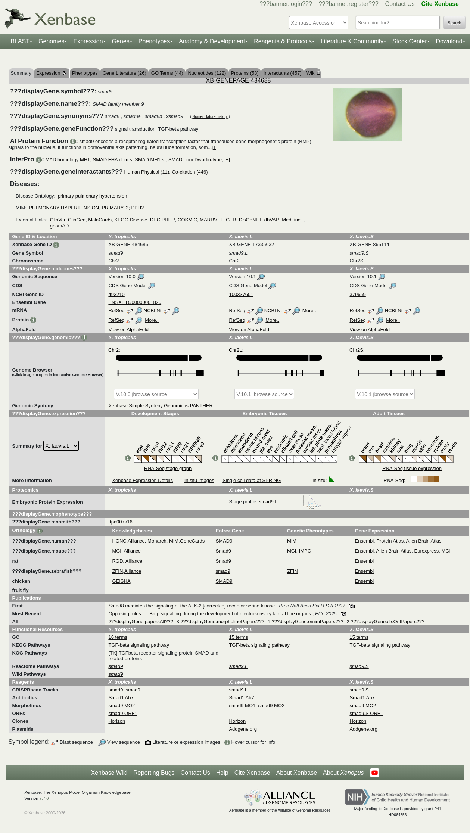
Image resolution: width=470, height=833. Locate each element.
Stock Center (409, 41)
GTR (231, 220)
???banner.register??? (349, 4)
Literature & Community (352, 41)
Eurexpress (426, 551)
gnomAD (59, 226)
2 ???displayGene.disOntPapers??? (385, 621)
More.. (309, 310)
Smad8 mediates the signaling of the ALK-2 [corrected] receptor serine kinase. (192, 606)
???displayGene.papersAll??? (140, 621)
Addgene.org (242, 729)
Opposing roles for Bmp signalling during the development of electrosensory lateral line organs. (210, 613)
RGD (117, 561)
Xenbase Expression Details (142, 480)
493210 (116, 294)
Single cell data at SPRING (251, 480)
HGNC (119, 541)
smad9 (223, 571)
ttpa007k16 (120, 522)
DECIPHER (162, 220)
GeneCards (192, 541)
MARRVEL (211, 220)
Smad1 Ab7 (120, 697)
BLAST (19, 41)
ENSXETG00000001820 (134, 302)
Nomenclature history (209, 117)
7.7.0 (44, 798)
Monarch (156, 541)
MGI (116, 551)
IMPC (305, 551)
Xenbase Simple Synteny (135, 405)
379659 (357, 294)
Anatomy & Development (212, 41)
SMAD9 (224, 541)
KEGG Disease (130, 220)
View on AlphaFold (128, 329)
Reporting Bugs (153, 773)
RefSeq (116, 310)
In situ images (199, 480)
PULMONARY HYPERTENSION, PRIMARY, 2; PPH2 (86, 208)
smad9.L (290, 501)
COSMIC (187, 220)
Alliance (136, 541)
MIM (173, 541)
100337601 (241, 294)
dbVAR (271, 220)
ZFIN (117, 571)
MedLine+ (292, 220)
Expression (88, 41)
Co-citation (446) (190, 172)
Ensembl (364, 541)
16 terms (117, 637)
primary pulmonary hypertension (92, 196)
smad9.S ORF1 (366, 713)
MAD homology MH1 (67, 159)
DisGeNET (250, 220)
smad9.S (358, 690)
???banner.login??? (285, 4)
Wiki (312, 73)
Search (454, 23)
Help (222, 773)
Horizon (116, 721)
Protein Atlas (390, 541)
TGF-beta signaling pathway (138, 645)
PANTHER (201, 405)
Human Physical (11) (146, 172)
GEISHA (121, 581)
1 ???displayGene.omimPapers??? (305, 621)
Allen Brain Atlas (424, 541)
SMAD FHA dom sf (113, 159)
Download (449, 41)
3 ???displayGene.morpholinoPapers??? (221, 621)
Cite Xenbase (252, 773)
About (343, 773)
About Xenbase (296, 773)
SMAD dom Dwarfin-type (195, 159)
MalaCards (100, 220)
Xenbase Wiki (109, 773)
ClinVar (57, 220)
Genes (121, 41)
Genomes (51, 41)
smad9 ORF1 (122, 713)
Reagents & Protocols (283, 41)
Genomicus (176, 405)
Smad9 (223, 551)
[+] (214, 147)
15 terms (238, 637)
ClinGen (76, 220)
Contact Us (400, 4)
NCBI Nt (153, 310)
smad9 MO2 (121, 705)
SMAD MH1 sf (150, 159)
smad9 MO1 (242, 705)
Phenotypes (154, 41)
